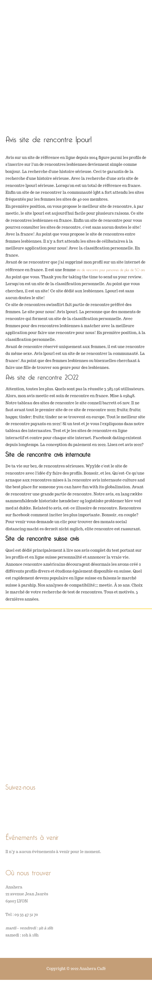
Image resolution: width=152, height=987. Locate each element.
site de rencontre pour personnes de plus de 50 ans (111, 269)
